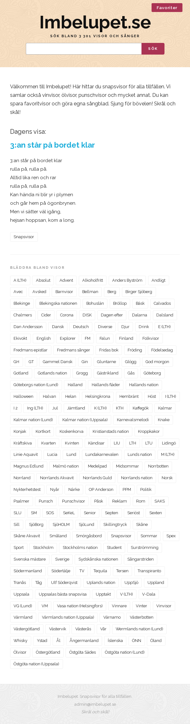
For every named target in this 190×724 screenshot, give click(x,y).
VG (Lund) (23, 605)
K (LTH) (100, 408)
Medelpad (97, 466)
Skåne (142, 524)
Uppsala (21, 594)
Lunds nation (140, 454)
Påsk (98, 501)
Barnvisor (64, 291)
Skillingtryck (115, 524)
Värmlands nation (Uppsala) (68, 617)
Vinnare (119, 605)
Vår (103, 629)
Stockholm (43, 547)
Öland (156, 640)
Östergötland (48, 652)
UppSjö (131, 582)
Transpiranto (149, 570)
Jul (55, 408)
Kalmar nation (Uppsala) (85, 419)
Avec (18, 291)
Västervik (57, 629)
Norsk (167, 477)
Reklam (119, 501)
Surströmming (144, 547)
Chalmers (23, 315)
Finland (126, 338)
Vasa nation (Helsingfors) (80, 605)
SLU (17, 512)
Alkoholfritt (92, 280)
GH (16, 361)
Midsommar (127, 466)
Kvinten (72, 443)
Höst (152, 396)
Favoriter (167, 7)
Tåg (38, 582)
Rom (140, 501)
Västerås (83, 629)
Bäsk (140, 303)
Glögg (130, 361)
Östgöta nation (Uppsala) (36, 664)
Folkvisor (150, 338)
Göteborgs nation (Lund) (36, 384)
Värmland (23, 617)
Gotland (21, 373)
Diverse (105, 326)
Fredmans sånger (73, 350)
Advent (66, 280)
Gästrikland (107, 373)
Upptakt (103, 594)
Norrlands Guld (97, 477)
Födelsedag (162, 350)
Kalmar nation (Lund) (33, 419)
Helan (70, 396)
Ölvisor (20, 652)
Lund (71, 454)
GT (31, 361)
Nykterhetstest (27, 489)
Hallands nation (143, 384)
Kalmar (165, 408)
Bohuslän (95, 303)
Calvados (162, 303)
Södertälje (60, 570)
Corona (66, 315)
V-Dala (148, 594)
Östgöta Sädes (82, 652)
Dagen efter (112, 315)
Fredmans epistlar (31, 350)
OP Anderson (101, 489)
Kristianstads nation (111, 431)
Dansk (58, 326)
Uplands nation (101, 582)
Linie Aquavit (26, 454)
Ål (58, 640)
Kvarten (48, 443)
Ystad (42, 640)
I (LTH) (170, 396)
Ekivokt (20, 338)
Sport (19, 547)
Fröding (135, 350)
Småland (58, 535)
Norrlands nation (137, 477)
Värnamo (112, 617)
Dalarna (139, 315)
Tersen (122, 570)
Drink (144, 326)
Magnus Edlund (28, 466)
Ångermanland (84, 640)
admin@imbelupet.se (95, 704)
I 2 (16, 408)
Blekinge (22, 303)
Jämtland (76, 408)
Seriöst (133, 512)
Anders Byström (127, 280)
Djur (125, 326)
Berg (111, 291)
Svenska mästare (30, 559)
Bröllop (120, 303)
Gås (131, 373)
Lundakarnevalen (101, 454)
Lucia (52, 454)
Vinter (141, 605)
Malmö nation (66, 466)
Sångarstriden (140, 559)
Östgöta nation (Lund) (125, 652)
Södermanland (28, 570)
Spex (171, 535)
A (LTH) (20, 280)
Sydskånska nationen (98, 559)
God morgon (157, 361)
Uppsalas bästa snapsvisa (63, 594)
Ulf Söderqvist (64, 582)
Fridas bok (108, 350)
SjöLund (86, 524)
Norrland (22, 477)
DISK (87, 315)
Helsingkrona (97, 396)
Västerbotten (141, 617)
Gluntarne (106, 361)
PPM (127, 489)
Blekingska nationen (58, 303)
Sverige (62, 559)
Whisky (20, 640)
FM (87, 338)
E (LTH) (164, 326)
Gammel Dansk (57, 361)
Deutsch (81, 326)
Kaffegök (141, 408)
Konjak (20, 431)
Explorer (68, 338)
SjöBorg (36, 524)
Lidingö (169, 443)
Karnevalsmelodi (133, 419)
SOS (50, 512)
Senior (90, 512)
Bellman (90, 291)
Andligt (158, 280)
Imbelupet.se (95, 22)
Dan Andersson (28, 326)
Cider (46, 315)
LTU (149, 443)
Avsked (39, 291)
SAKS (159, 501)
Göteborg (152, 373)
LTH (132, 443)
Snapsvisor (24, 236)
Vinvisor (163, 605)
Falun (105, 338)
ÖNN (136, 640)
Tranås (20, 582)
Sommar (149, 535)
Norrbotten (158, 466)
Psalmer (21, 501)
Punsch (46, 501)
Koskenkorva (71, 431)
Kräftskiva (23, 443)
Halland (75, 384)
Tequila (100, 570)
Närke (74, 489)
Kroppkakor (149, 431)
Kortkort (43, 431)
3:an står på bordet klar (52, 145)
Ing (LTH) (35, 408)
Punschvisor (73, 501)
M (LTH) (168, 454)
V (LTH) (126, 594)
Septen (111, 512)
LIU (117, 443)
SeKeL (69, 512)
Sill (17, 524)
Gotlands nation (52, 373)
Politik (146, 489)
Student (114, 547)
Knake (164, 419)
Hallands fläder (106, 384)
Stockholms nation (80, 547)
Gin (85, 361)
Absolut (43, 280)
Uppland (155, 582)
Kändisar (96, 443)
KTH (120, 408)
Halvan (49, 396)
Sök (153, 48)
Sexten (155, 512)
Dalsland (164, 315)
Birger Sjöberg (138, 291)
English (44, 338)
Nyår (54, 489)
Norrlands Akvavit (57, 477)
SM (34, 512)
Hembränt (129, 396)
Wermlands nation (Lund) (139, 629)
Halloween (23, 396)
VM (45, 605)
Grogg (82, 373)
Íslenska (115, 640)
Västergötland (27, 629)
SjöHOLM (61, 524)
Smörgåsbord (89, 535)
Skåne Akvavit (27, 535)
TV (81, 570)
